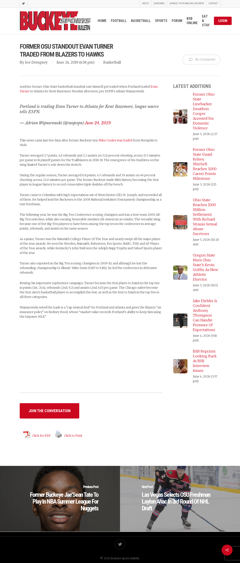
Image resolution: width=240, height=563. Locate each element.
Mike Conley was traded (115, 140)
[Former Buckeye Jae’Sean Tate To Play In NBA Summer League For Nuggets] (60, 499)
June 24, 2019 (98, 123)
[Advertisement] (91, 359)
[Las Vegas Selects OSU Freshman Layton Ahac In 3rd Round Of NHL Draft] (180, 499)
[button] (49, 411)
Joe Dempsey (36, 62)
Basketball (112, 62)
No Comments (201, 59)
